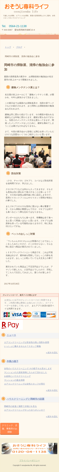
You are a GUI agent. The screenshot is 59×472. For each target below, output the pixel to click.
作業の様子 (12, 361)
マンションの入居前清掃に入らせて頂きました (25, 372)
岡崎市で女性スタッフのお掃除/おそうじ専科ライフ (29, 6)
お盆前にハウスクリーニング (17, 376)
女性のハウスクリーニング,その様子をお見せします (28, 368)
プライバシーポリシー (29, 460)
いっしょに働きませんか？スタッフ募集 (22, 346)
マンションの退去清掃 (14, 380)
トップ (8, 47)
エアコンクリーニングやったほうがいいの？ (24, 410)
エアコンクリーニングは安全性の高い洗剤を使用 (26, 342)
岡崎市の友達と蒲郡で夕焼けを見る (20, 406)
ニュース (11, 335)
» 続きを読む (52, 352)
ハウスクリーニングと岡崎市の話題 (25, 399)
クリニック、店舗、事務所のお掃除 (9, 428)
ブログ (19, 47)
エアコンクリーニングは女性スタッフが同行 (24, 384)
